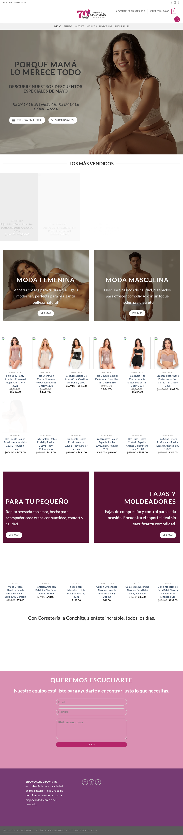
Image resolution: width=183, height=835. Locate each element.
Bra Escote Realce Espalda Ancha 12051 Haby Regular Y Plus (76, 443)
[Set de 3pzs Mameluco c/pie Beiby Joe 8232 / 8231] (76, 564)
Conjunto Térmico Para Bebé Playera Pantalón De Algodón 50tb (168, 591)
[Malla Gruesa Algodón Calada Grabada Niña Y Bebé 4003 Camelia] (15, 564)
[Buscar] (177, 19)
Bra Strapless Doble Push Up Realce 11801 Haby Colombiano (46, 443)
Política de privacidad (50, 830)
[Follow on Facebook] (172, 2)
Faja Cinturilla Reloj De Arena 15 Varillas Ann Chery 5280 (106, 379)
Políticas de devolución (81, 830)
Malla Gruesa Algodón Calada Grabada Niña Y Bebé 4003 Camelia (15, 591)
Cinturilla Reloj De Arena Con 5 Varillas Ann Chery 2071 (76, 379)
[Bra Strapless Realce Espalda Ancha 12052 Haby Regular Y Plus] (106, 416)
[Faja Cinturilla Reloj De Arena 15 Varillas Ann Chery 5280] (106, 353)
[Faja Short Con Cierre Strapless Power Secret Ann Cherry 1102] (45, 353)
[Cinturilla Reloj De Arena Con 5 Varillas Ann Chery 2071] (76, 353)
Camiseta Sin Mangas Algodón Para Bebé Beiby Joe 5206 (137, 590)
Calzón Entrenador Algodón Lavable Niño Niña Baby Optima (106, 591)
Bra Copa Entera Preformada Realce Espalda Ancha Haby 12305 (167, 443)
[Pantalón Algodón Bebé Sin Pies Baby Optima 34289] (45, 564)
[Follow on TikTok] (178, 2)
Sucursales (122, 26)
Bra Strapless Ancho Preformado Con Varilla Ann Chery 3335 (168, 380)
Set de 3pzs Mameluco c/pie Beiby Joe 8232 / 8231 (76, 591)
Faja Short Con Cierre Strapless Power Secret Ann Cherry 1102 (46, 380)
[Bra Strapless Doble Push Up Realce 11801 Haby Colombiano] (45, 416)
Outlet (79, 26)
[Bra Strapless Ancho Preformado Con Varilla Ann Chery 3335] (167, 353)
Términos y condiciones (18, 830)
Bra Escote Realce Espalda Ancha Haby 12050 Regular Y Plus (15, 443)
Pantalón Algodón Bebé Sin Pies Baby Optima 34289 (45, 590)
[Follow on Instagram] (175, 2)
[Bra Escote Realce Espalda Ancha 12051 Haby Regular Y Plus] (76, 416)
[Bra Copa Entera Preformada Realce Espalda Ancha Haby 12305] (167, 416)
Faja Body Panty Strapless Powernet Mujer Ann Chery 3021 (15, 380)
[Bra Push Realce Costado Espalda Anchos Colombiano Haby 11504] (137, 416)
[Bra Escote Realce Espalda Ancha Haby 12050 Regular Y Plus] (15, 416)
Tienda (68, 26)
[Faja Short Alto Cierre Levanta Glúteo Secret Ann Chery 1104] (137, 353)
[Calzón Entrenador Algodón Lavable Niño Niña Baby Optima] (106, 564)
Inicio (57, 26)
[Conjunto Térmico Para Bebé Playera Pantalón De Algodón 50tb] (167, 564)
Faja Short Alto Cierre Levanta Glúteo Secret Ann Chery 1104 (137, 380)
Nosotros (105, 26)
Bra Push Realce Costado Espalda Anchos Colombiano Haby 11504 (137, 443)
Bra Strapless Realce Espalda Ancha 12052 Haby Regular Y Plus (106, 443)
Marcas (91, 26)
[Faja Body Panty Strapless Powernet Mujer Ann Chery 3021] (15, 353)
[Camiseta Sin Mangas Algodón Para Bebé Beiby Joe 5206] (137, 564)
